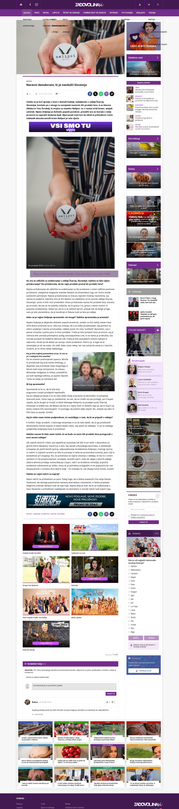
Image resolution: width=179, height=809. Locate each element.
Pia (132, 621)
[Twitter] (95, 94)
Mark (133, 613)
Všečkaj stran (143, 670)
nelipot (29, 514)
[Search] (158, 4)
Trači (36, 12)
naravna (36, 514)
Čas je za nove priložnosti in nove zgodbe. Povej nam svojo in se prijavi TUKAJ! (72, 273)
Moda (46, 12)
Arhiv (157, 533)
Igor (132, 595)
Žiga (132, 632)
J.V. (31, 94)
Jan (132, 599)
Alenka (134, 566)
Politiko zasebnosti (138, 517)
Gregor (134, 592)
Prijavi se (111, 694)
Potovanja (127, 12)
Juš (132, 602)
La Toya (134, 606)
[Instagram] (36, 4)
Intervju (114, 12)
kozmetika (45, 514)
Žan (132, 628)
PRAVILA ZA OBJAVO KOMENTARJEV (37, 677)
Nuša (133, 617)
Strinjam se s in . (143, 516)
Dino (133, 581)
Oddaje (152, 12)
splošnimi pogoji (147, 515)
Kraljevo (140, 12)
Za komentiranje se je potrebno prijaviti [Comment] (74, 686)
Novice (27, 13)
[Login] (139, 4)
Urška (133, 624)
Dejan (133, 577)
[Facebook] (30, 4)
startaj (53, 514)
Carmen (134, 573)
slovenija (60, 514)
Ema (132, 584)
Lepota (55, 12)
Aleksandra (135, 570)
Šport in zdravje (71, 12)
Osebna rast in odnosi (94, 12)
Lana (133, 610)
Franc (133, 588)
